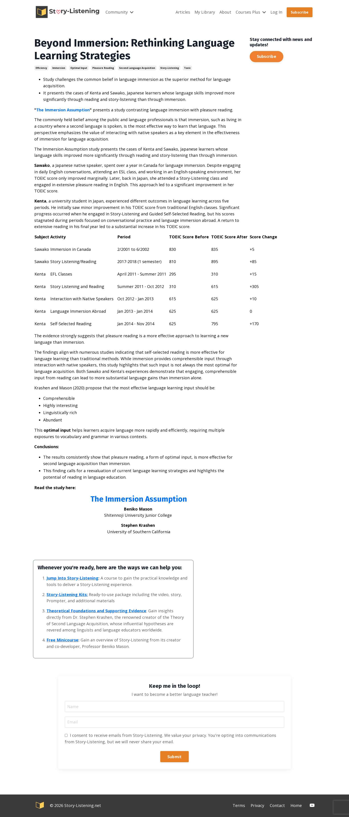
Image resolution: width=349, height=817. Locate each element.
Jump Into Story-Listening (73, 578)
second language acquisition (137, 67)
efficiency (41, 67)
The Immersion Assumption (63, 109)
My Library (205, 12)
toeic (187, 67)
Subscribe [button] (299, 12)
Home (296, 806)
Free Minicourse (63, 640)
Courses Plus (251, 12)
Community (120, 12)
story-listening (169, 67)
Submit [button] (174, 757)
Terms (239, 806)
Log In (276, 12)
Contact (277, 806)
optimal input (78, 67)
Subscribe (266, 56)
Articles (183, 12)
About (225, 12)
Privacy (257, 806)
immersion (58, 67)
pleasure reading (103, 67)
